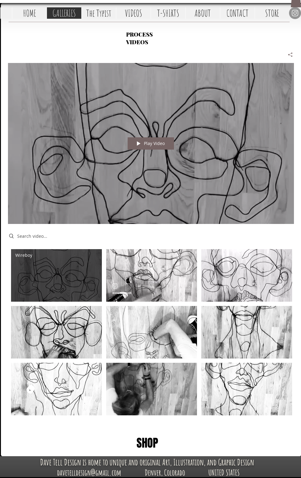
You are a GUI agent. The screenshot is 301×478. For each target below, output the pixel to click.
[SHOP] (147, 443)
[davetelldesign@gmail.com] (89, 472)
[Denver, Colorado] (165, 472)
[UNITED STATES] (224, 472)
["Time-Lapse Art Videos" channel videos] (151, 335)
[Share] (288, 54)
